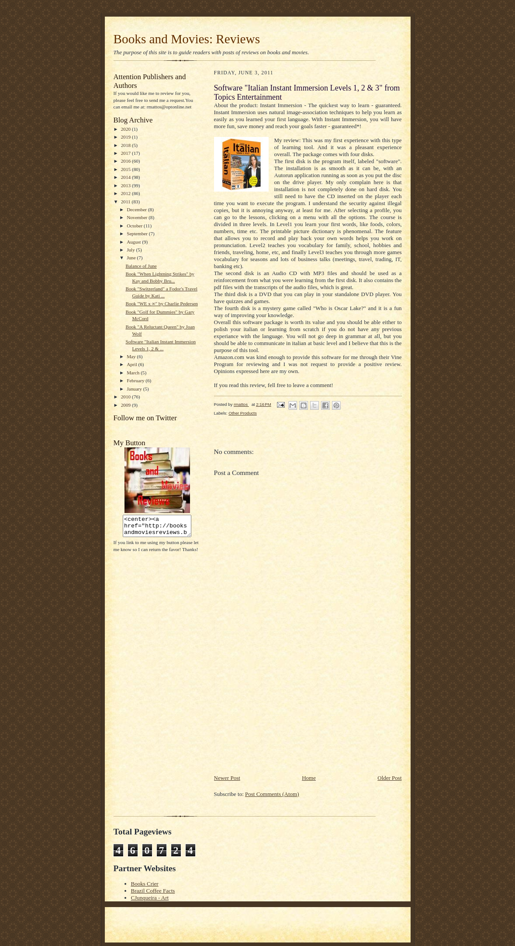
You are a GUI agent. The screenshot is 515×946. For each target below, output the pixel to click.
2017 (126, 153)
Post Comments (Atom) (272, 794)
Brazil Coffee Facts (153, 890)
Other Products (242, 413)
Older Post (389, 778)
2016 (126, 161)
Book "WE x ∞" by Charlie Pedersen (161, 303)
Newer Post (227, 778)
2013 (126, 185)
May (132, 356)
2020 (126, 129)
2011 (126, 201)
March (134, 372)
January (135, 388)
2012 (126, 193)
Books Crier (145, 883)
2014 (126, 177)
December (137, 209)
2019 (126, 137)
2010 (126, 396)
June (132, 257)
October (135, 225)
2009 (126, 405)
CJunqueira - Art (150, 897)
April (132, 364)
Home (309, 778)
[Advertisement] (279, 712)
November (138, 217)
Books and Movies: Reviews (187, 39)
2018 (126, 145)
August (134, 241)
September (138, 233)
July (131, 249)
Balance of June (140, 266)
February (136, 380)
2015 (126, 169)
